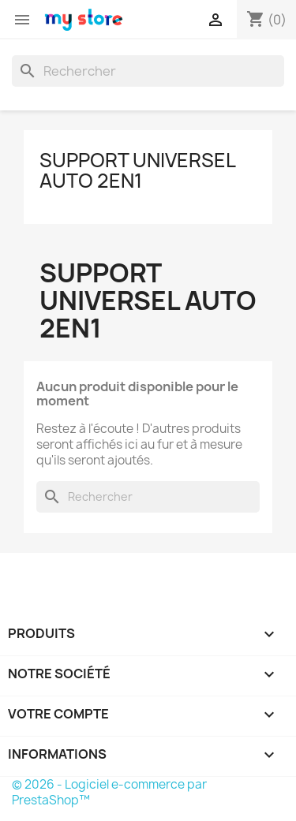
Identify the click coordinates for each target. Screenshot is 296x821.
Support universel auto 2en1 (137, 170)
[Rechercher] (148, 71)
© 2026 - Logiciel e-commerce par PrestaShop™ (109, 792)
